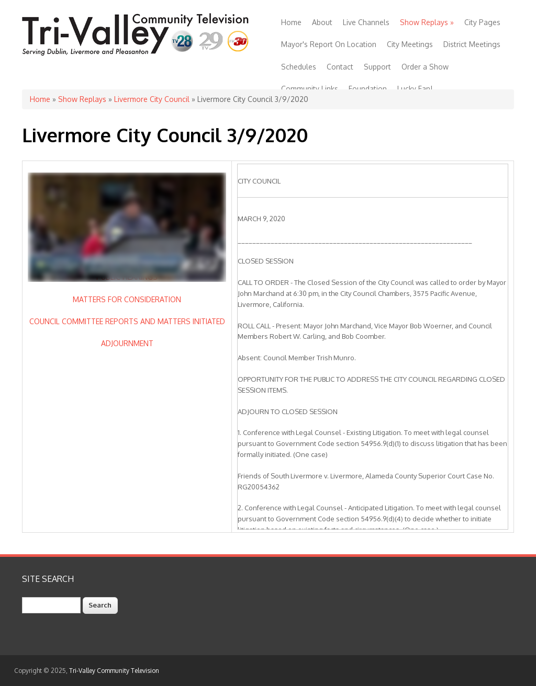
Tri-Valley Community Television (114, 670)
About (322, 22)
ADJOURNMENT (127, 343)
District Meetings (471, 44)
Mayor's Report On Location (328, 44)
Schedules (298, 66)
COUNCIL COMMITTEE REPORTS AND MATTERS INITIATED (127, 321)
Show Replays (427, 22)
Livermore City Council (151, 99)
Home (291, 22)
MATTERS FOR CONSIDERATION (127, 299)
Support (377, 66)
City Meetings (410, 44)
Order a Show (425, 66)
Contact (340, 66)
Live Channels (366, 22)
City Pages (482, 22)
